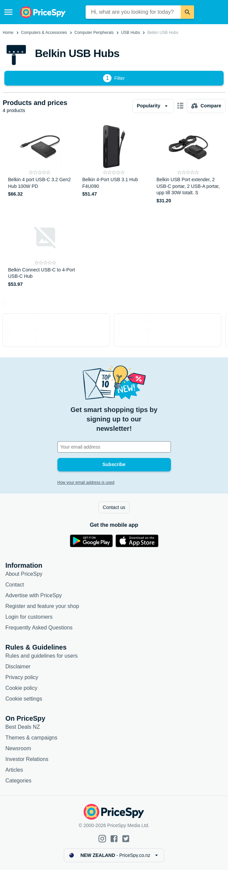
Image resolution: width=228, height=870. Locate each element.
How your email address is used (86, 482)
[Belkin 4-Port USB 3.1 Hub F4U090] (114, 164)
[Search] (187, 12)
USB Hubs (130, 32)
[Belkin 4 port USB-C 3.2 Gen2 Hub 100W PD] (40, 164)
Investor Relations (26, 759)
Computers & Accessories (44, 32)
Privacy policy (21, 677)
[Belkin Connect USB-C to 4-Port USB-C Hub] (45, 251)
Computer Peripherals (94, 32)
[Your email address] (114, 447)
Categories (18, 780)
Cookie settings (23, 699)
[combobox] (133, 12)
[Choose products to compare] (206, 106)
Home (8, 32)
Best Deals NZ (22, 727)
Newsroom (18, 748)
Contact (14, 584)
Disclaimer (18, 666)
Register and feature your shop (42, 606)
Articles (14, 770)
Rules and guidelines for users (41, 656)
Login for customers (29, 617)
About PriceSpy (23, 574)
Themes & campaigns (31, 737)
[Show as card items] (180, 106)
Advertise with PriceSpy (33, 595)
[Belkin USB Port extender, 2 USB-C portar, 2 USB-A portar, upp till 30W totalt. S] (188, 164)
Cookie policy (21, 688)
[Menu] (8, 12)
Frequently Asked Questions (39, 627)
